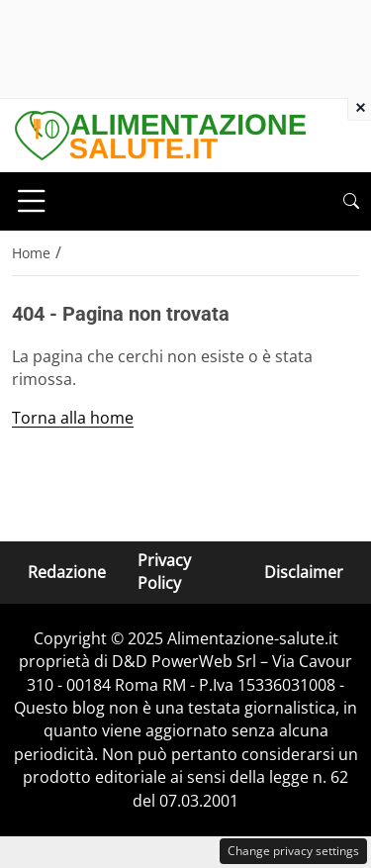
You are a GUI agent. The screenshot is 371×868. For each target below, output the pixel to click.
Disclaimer (303, 572)
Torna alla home (73, 418)
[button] (351, 201)
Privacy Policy (164, 571)
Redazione (67, 572)
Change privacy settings (293, 850)
